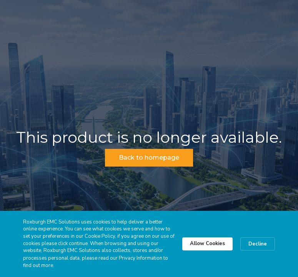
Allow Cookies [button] (207, 243)
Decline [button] (257, 243)
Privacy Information (140, 258)
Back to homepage (149, 157)
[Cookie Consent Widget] (149, 244)
